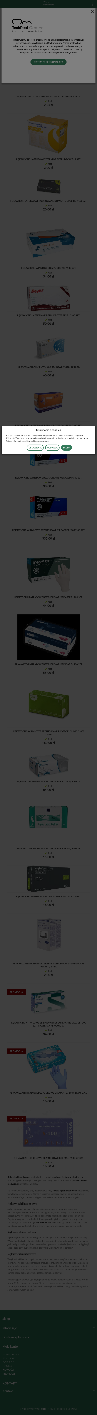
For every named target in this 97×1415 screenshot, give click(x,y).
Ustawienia (35, 447)
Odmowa (52, 447)
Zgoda (66, 447)
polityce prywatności (40, 441)
